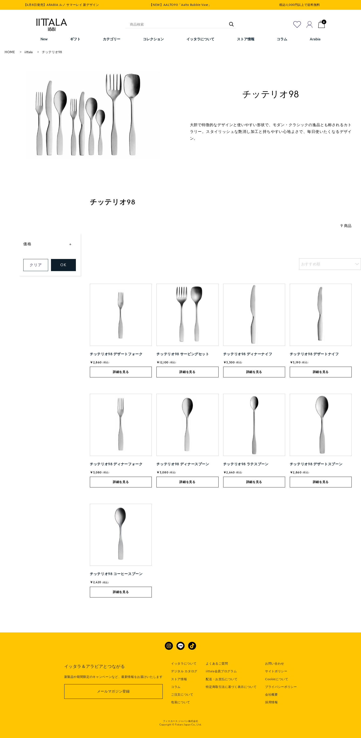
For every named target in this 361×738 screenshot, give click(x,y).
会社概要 (271, 695)
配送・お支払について (222, 679)
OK (63, 265)
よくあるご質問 (217, 664)
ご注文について (182, 695)
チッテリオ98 (52, 52)
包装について (180, 702)
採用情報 (271, 702)
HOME (10, 52)
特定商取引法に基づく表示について (231, 687)
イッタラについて (183, 664)
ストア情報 (179, 679)
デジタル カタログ (184, 671)
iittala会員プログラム (221, 671)
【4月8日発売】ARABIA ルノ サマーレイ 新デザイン (61, 5)
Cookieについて (276, 679)
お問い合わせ (274, 664)
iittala (28, 52)
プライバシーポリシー (281, 687)
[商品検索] (180, 24)
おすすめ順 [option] (311, 264)
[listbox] (330, 264)
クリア (36, 265)
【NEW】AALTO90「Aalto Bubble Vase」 (180, 5)
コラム (176, 687)
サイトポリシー (276, 671)
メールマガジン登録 (113, 691)
